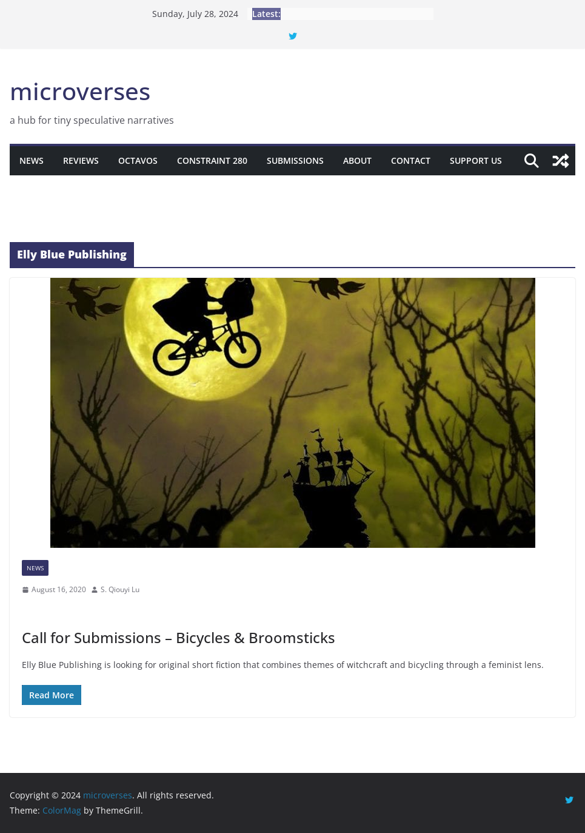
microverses (80, 90)
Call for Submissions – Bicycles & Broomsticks (178, 637)
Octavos (138, 160)
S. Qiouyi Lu (120, 589)
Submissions (295, 160)
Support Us (476, 160)
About (357, 160)
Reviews (81, 160)
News (31, 160)
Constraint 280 (212, 160)
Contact (410, 160)
